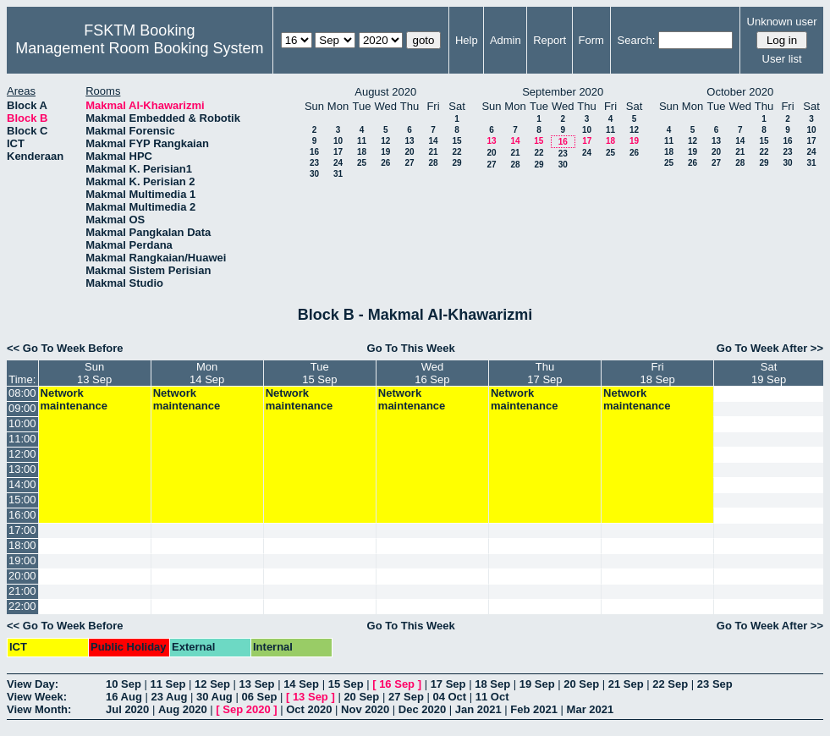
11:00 (22, 438)
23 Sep (715, 684)
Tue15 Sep (319, 373)
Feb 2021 (534, 709)
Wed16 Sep (432, 373)
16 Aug (124, 696)
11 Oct (492, 696)
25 (361, 163)
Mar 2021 (590, 709)
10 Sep (123, 684)
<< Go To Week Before (65, 348)
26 (385, 163)
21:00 (22, 591)
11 (361, 141)
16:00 (22, 514)
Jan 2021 (478, 709)
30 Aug (214, 696)
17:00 (22, 530)
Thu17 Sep (544, 373)
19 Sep (537, 684)
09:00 (22, 408)
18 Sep (492, 684)
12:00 (22, 454)
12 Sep (212, 684)
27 (409, 163)
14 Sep (301, 684)
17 (338, 152)
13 (409, 141)
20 (409, 152)
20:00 (22, 575)
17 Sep (448, 684)
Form (591, 40)
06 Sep (259, 696)
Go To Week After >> (770, 348)
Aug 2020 (182, 709)
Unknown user (782, 21)
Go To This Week (411, 348)
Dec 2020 (422, 709)
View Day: (32, 684)
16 (314, 152)
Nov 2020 (365, 709)
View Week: (37, 696)
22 (456, 152)
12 (385, 141)
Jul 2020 (127, 709)
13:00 (22, 469)
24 (338, 163)
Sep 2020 (246, 709)
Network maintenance (74, 399)
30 (314, 174)
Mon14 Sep (207, 373)
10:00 (22, 423)
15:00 (22, 499)
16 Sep (397, 684)
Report (549, 40)
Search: (637, 40)
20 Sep (581, 684)
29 (456, 163)
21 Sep (626, 684)
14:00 (22, 484)
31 (338, 174)
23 (314, 163)
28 (432, 163)
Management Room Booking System (139, 48)
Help (466, 40)
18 (361, 152)
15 (456, 141)
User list (782, 58)
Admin (505, 40)
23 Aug (169, 696)
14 (432, 141)
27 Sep (406, 696)
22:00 (22, 606)
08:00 (22, 393)
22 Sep (670, 684)
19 (385, 152)
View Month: (39, 709)
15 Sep (346, 684)
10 (338, 141)
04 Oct (449, 696)
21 (432, 152)
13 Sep (257, 684)
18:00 (22, 545)
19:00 (22, 560)
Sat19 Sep (768, 373)
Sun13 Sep (94, 373)
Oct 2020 (309, 709)
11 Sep (168, 684)
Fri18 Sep (657, 373)
